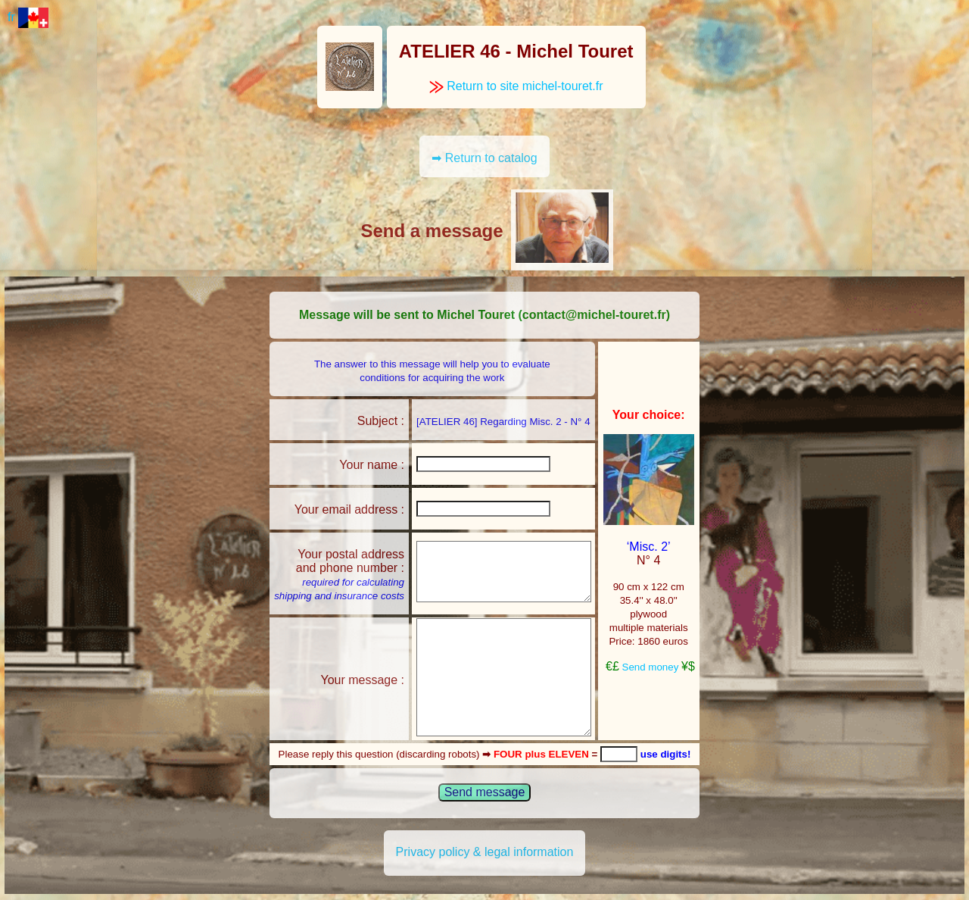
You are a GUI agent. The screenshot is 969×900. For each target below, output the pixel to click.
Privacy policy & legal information (485, 851)
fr (28, 17)
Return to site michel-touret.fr (516, 86)
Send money (650, 667)
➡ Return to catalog (484, 158)
